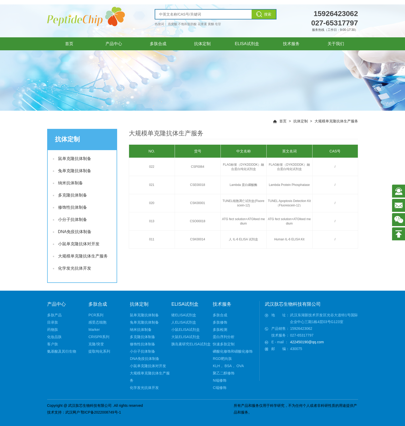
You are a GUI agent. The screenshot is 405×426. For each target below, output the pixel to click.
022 (151, 167)
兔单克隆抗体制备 (72, 171)
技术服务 (222, 304)
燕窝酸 (172, 24)
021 (151, 185)
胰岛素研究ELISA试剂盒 (191, 344)
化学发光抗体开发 (72, 268)
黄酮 (211, 24)
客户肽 (52, 344)
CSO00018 (197, 221)
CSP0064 (197, 167)
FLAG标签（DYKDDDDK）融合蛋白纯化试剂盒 (243, 167)
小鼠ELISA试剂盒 (185, 329)
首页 (283, 121)
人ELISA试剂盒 (183, 322)
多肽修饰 (220, 322)
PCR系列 (95, 315)
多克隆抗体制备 (70, 195)
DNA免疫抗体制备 (72, 231)
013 (151, 221)
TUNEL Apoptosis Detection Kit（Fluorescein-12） (289, 203)
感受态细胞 (97, 322)
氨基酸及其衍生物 (61, 351)
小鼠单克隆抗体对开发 (76, 244)
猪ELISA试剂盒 (183, 315)
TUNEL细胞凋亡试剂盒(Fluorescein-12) (243, 203)
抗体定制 (300, 121)
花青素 (202, 24)
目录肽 (52, 322)
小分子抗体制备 (70, 219)
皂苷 (218, 24)
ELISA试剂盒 (184, 304)
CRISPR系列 (98, 337)
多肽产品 (54, 315)
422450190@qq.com (307, 342)
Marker (94, 329)
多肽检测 (220, 329)
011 (151, 239)
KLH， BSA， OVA (228, 366)
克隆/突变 (96, 344)
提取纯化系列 (99, 351)
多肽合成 (97, 304)
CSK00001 (197, 203)
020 (151, 203)
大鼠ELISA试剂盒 (185, 337)
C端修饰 (219, 388)
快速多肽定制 (224, 344)
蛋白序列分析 (224, 337)
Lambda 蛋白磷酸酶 (243, 185)
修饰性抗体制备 (70, 207)
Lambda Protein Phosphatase (289, 185)
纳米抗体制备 (68, 183)
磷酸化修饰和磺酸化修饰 (233, 351)
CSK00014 (197, 239)
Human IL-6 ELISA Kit (289, 239)
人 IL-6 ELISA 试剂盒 (243, 239)
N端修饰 (219, 380)
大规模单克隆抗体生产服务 (336, 121)
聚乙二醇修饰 (224, 373)
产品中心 (56, 304)
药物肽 (52, 329)
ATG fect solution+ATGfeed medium (243, 221)
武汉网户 (72, 412)
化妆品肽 (54, 337)
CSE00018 (197, 185)
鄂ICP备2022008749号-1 (101, 412)
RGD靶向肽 (222, 359)
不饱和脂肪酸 (187, 24)
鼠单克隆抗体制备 (72, 158)
